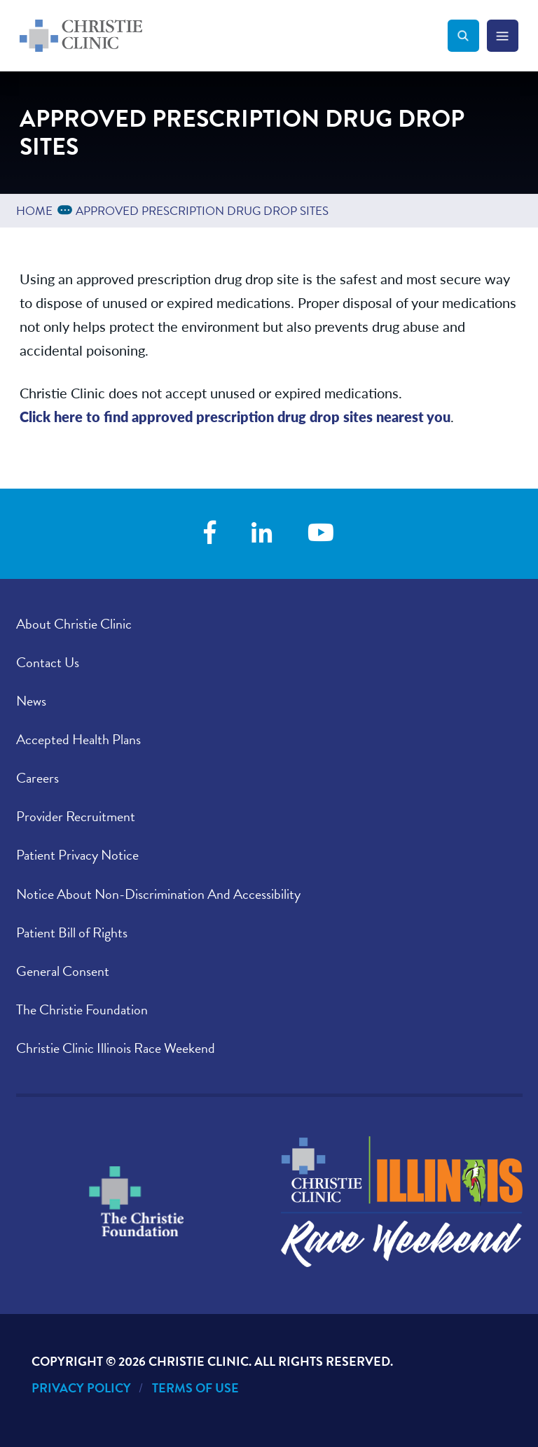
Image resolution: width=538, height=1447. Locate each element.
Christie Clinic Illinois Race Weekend (115, 1047)
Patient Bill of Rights (71, 932)
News (31, 700)
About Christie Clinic (74, 623)
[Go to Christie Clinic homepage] (234, 36)
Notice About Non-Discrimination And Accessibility (158, 893)
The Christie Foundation (82, 1009)
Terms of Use (195, 1387)
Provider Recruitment (75, 816)
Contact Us (47, 662)
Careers (37, 777)
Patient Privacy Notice (77, 854)
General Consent (62, 970)
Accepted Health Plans (78, 739)
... (67, 209)
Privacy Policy (81, 1387)
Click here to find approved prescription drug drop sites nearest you (235, 416)
